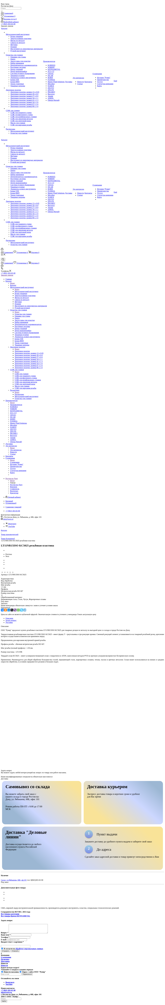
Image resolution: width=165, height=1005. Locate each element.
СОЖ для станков (21, 374)
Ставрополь (14, 489)
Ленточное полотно (22, 351)
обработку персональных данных (29, 950)
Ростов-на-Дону (16, 485)
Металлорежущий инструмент (26, 291)
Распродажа (19, 394)
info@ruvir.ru (8, 519)
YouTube (10, 526)
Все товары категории (10, 914)
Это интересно (16, 450)
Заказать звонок (7, 275)
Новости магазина (10, 974)
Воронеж (13, 487)
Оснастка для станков (23, 314)
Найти (4, 1003)
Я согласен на (23, 950)
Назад (12, 283)
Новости (4, 967)
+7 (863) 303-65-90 (8, 24)
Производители (16, 405)
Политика (5, 961)
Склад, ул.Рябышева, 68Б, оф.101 (14, 880)
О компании (14, 462)
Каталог (13, 285)
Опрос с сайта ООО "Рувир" (33, 974)
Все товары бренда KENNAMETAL (15, 916)
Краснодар (14, 493)
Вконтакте (11, 524)
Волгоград (14, 491)
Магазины (5, 963)
